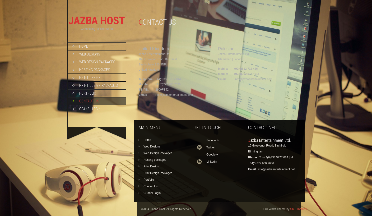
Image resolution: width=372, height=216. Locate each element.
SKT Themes (298, 209)
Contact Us (89, 101)
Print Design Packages (98, 85)
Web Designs (89, 54)
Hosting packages (94, 70)
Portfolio (87, 93)
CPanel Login (90, 109)
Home (83, 46)
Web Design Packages (97, 62)
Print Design (90, 77)
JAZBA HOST (97, 20)
